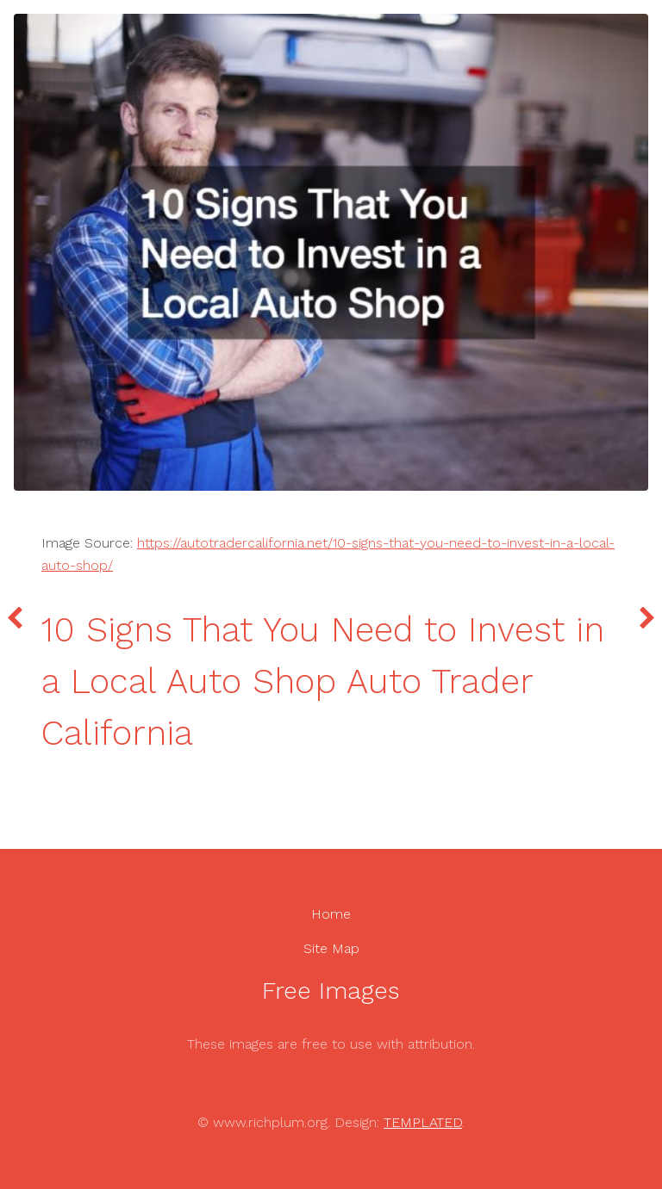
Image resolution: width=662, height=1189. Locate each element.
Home (331, 914)
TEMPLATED (423, 1122)
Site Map (331, 948)
